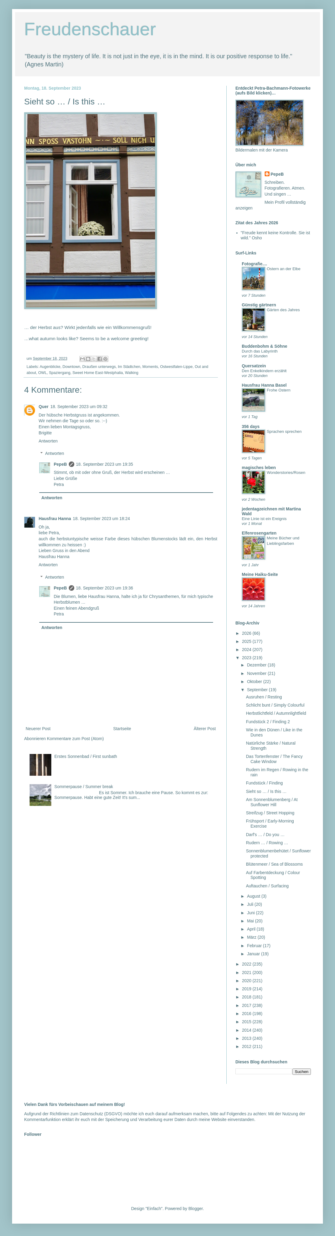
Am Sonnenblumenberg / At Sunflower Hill (272, 802)
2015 (247, 1021)
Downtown (71, 367)
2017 (247, 1005)
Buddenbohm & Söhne (264, 346)
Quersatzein (254, 365)
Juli (250, 904)
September (258, 689)
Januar (254, 953)
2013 (247, 1038)
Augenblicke (50, 367)
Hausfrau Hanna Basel (264, 385)
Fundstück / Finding (264, 783)
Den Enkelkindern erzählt (264, 371)
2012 (247, 1046)
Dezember (257, 665)
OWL (42, 373)
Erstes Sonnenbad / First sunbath (85, 756)
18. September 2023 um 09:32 (78, 406)
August (254, 896)
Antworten (48, 441)
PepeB (60, 464)
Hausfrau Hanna (55, 518)
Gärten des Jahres (283, 310)
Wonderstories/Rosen (286, 472)
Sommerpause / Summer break (83, 786)
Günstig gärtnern (259, 304)
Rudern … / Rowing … (267, 842)
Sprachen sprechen (284, 431)
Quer (44, 406)
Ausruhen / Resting (264, 697)
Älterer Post (205, 728)
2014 (247, 1030)
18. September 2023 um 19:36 (104, 588)
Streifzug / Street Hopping (270, 812)
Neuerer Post (38, 728)
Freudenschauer (90, 29)
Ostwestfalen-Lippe (176, 367)
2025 (247, 641)
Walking (131, 373)
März (252, 937)
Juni (251, 912)
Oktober (255, 681)
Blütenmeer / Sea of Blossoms (274, 864)
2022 (247, 964)
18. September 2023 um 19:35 (104, 464)
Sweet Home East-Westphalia (97, 373)
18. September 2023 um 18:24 (101, 518)
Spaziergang (59, 373)
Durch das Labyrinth (260, 351)
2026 (247, 633)
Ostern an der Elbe (284, 269)
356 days (251, 426)
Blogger (195, 1208)
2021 (247, 972)
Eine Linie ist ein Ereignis (264, 518)
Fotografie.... (254, 263)
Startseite (122, 728)
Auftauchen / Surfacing (267, 885)
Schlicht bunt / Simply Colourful (275, 705)
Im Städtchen (129, 367)
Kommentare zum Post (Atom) (75, 738)
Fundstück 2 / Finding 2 (268, 721)
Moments (150, 367)
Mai (251, 920)
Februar (255, 945)
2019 (247, 988)
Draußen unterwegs (99, 367)
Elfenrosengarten (259, 533)
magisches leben (259, 467)
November (257, 673)
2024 (247, 649)
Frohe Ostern (278, 390)
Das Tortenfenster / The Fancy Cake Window (274, 759)
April (252, 929)
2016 (247, 1013)
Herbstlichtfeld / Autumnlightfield (276, 713)
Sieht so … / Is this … (266, 791)
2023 (247, 657)
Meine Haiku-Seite (260, 574)
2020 (247, 980)
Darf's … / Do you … (265, 834)
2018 (247, 997)
